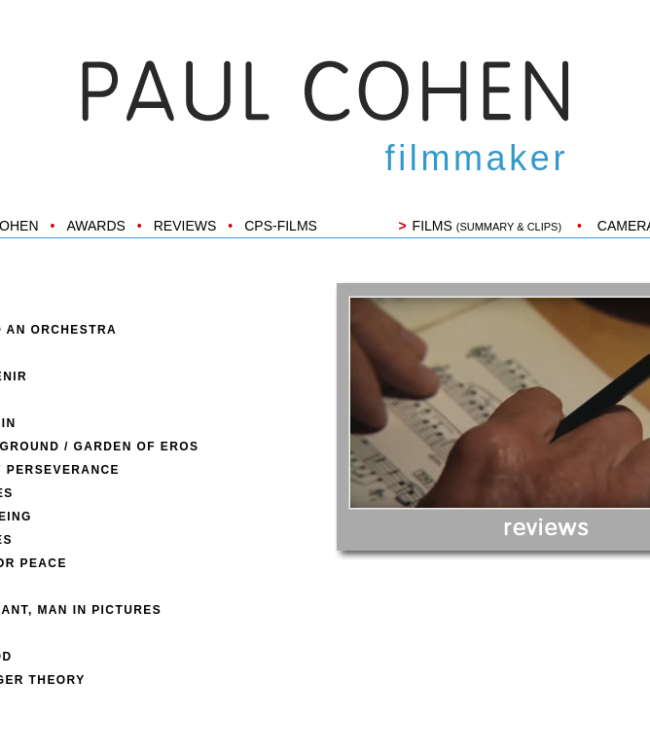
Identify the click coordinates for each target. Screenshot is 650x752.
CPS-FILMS (280, 225)
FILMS (487, 225)
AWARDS (95, 225)
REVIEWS (185, 225)
